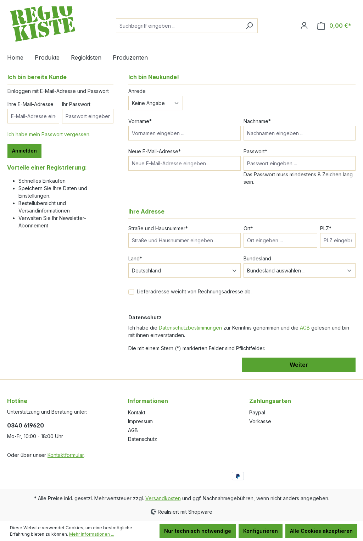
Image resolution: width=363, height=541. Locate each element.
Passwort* (255, 151)
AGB (305, 328)
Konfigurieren (260, 531)
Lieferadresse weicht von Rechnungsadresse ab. (194, 291)
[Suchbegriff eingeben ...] (178, 25)
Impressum (140, 421)
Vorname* (140, 121)
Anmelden (24, 151)
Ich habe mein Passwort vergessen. (48, 134)
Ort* (248, 228)
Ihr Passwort (76, 104)
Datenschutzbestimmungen (190, 328)
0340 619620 (25, 425)
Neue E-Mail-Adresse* (154, 151)
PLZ (325, 228)
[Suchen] (249, 25)
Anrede (137, 91)
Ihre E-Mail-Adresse (30, 104)
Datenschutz (142, 439)
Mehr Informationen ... (91, 534)
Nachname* (257, 121)
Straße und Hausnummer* (158, 228)
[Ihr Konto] (304, 25)
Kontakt (136, 412)
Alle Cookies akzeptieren (321, 531)
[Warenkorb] (334, 25)
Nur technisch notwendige (197, 531)
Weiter (299, 364)
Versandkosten (163, 498)
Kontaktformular (66, 455)
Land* (135, 258)
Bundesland (257, 258)
